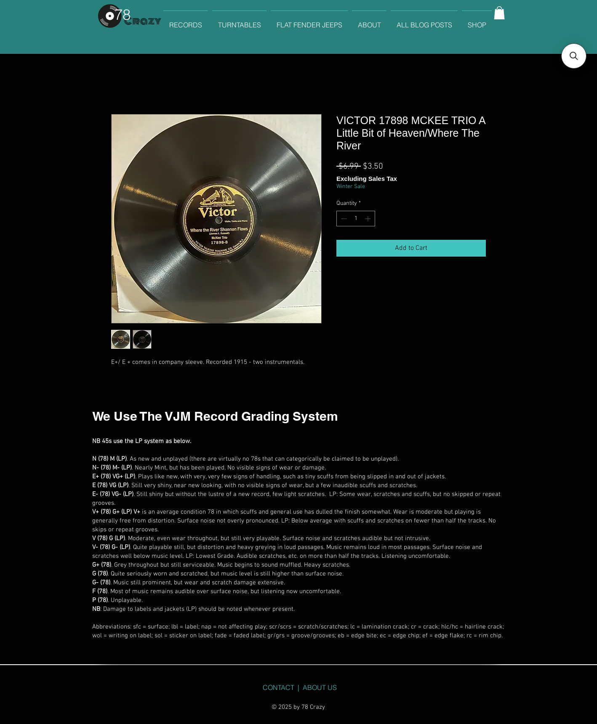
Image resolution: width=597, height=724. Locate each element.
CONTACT (278, 687)
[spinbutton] (355, 218)
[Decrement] (343, 218)
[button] (499, 12)
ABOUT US (320, 687)
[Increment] (368, 218)
